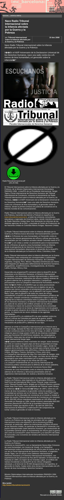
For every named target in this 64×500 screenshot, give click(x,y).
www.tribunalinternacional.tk (16, 217)
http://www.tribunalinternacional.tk (16, 485)
